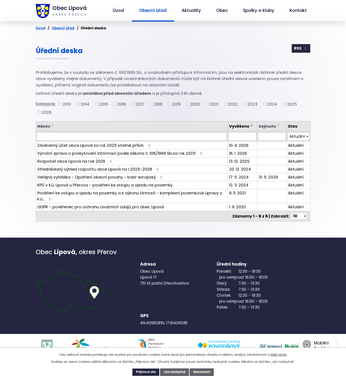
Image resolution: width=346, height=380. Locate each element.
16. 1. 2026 (238, 153)
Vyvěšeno (239, 126)
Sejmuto (267, 126)
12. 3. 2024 (238, 185)
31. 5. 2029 (268, 177)
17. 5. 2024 (239, 177)
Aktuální (296, 145)
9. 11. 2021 (237, 193)
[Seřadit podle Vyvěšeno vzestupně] (251, 124)
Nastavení (205, 372)
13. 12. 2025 (239, 161)
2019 (176, 104)
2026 (46, 112)
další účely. (278, 354)
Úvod (118, 10)
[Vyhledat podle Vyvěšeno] (242, 136)
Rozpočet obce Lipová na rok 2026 (75, 161)
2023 (253, 104)
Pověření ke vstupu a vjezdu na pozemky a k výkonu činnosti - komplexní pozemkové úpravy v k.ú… (129, 196)
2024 (272, 104)
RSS (300, 49)
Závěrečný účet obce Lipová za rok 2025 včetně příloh (94, 145)
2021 (214, 104)
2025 (292, 104)
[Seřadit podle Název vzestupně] (52, 124)
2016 (122, 104)
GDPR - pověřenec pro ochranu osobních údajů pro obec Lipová (100, 207)
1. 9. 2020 (237, 207)
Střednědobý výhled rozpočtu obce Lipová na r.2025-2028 (98, 169)
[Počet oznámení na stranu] (299, 216)
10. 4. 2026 (238, 145)
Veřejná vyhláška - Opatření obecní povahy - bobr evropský (100, 177)
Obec (222, 10)
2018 (158, 104)
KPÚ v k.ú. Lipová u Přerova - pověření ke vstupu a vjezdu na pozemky (105, 185)
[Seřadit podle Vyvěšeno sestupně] (251, 126)
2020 (195, 104)
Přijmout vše (142, 372)
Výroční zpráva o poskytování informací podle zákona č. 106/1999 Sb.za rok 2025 (120, 153)
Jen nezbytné (174, 372)
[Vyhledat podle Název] (132, 136)
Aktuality (191, 10)
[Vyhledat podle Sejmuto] (272, 136)
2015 (103, 104)
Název (43, 126)
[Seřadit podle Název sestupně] (52, 126)
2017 (140, 104)
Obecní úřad (153, 10)
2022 (233, 104)
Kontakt (298, 10)
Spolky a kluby (258, 10)
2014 (85, 104)
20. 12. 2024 (240, 169)
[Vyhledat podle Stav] (298, 136)
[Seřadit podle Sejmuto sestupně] (278, 126)
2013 (67, 104)
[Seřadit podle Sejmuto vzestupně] (278, 124)
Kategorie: (46, 103)
